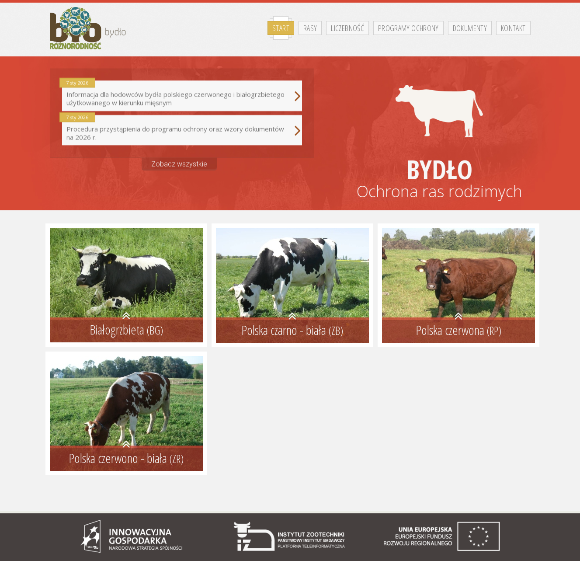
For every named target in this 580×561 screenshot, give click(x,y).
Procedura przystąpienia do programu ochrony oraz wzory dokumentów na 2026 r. (182, 127)
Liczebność (347, 28)
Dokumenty (470, 28)
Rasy (310, 28)
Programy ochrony (408, 28)
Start (280, 28)
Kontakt (513, 28)
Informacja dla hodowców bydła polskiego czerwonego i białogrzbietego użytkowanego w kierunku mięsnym (182, 93)
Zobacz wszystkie (179, 161)
